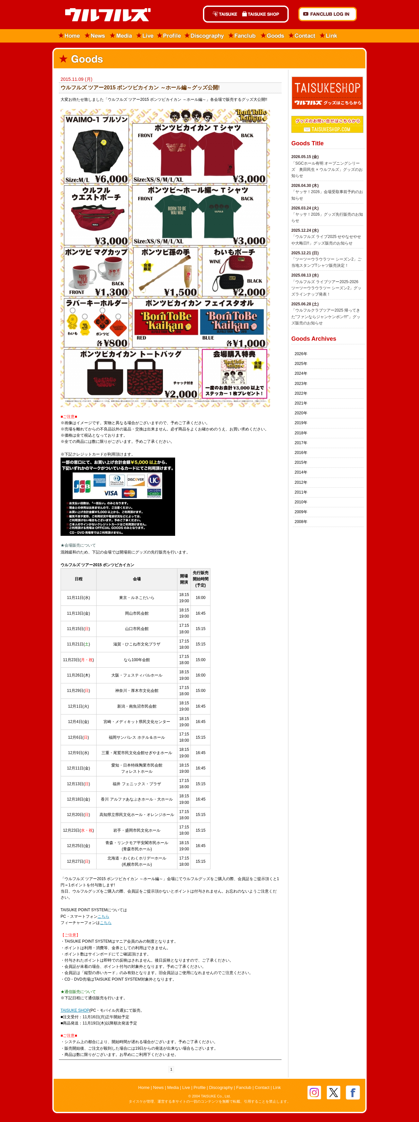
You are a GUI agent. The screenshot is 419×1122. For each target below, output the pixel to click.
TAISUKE (221, 14)
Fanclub (242, 36)
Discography (205, 36)
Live (145, 36)
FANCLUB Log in (327, 14)
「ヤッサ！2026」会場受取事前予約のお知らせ (327, 195)
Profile (169, 36)
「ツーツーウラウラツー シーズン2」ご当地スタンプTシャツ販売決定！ (326, 262)
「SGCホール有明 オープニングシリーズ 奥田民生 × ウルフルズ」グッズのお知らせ (327, 169)
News (95, 36)
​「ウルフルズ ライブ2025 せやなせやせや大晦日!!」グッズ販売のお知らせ (326, 239)
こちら (103, 916)
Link (328, 36)
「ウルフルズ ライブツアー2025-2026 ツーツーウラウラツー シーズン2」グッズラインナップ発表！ (326, 288)
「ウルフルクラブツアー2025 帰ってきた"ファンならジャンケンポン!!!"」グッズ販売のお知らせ (325, 316)
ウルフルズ (103, 15)
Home (67, 36)
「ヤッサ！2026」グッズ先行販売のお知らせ (327, 217)
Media (121, 36)
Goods (272, 36)
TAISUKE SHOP (264, 14)
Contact (302, 36)
